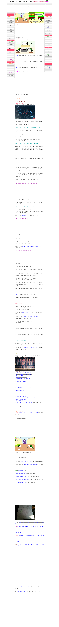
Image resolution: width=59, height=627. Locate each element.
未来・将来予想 (48, 66)
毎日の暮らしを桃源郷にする (48, 68)
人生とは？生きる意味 (10, 73)
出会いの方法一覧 (48, 55)
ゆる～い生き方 (11, 75)
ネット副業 (48, 30)
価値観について (11, 48)
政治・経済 (11, 20)
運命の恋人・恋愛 (11, 60)
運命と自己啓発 (11, 55)
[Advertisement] (29, 9)
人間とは (11, 29)
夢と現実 (11, 35)
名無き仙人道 (10, 71)
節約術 (48, 26)
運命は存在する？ (11, 52)
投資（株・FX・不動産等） (48, 33)
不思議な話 (11, 31)
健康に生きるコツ (11, 64)
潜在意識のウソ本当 (11, 44)
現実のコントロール (11, 38)
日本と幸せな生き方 (11, 22)
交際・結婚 (48, 62)
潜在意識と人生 (11, 42)
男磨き (48, 51)
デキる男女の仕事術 (48, 44)
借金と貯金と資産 (48, 20)
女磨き (48, 53)
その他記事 (11, 25)
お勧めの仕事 (48, 40)
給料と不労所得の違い (48, 22)
